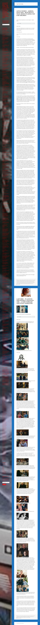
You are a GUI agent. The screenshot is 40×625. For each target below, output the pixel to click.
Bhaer (23, 280)
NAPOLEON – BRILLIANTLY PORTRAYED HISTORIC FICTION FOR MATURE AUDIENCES (5, 38)
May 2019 (3, 418)
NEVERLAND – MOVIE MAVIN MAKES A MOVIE (5, 330)
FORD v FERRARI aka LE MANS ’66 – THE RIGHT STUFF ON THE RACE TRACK (5, 241)
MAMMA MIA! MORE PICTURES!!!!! (4, 358)
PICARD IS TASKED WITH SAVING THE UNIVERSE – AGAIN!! (5, 130)
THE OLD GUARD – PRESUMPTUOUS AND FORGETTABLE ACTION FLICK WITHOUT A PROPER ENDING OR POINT (5, 83)
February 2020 (4, 407)
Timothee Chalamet (23, 283)
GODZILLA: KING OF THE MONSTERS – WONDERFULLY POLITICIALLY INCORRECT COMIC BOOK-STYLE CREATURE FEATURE (5, 347)
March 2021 (3, 395)
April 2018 (3, 434)
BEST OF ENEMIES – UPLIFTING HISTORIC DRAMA (5, 152)
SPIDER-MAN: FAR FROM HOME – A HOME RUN (5, 333)
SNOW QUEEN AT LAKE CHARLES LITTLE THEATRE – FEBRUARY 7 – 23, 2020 (5, 186)
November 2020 (4, 396)
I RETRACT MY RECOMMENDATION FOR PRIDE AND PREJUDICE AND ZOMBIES (5, 136)
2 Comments (18, 284)
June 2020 (3, 402)
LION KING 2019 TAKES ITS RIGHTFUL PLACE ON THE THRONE (5, 321)
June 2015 (3, 458)
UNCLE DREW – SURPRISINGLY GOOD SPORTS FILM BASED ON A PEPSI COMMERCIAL (5, 377)
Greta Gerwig (29, 281)
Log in (3, 469)
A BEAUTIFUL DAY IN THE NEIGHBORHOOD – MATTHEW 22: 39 (5, 238)
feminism (24, 281)
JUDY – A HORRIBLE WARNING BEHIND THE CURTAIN (5, 206)
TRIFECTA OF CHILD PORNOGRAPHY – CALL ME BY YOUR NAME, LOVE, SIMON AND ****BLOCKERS (5, 370)
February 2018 (4, 436)
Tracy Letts (27, 617)
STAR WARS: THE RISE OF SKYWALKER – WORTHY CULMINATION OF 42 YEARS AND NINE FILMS (5, 219)
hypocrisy (33, 281)
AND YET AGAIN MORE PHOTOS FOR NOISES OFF (5, 263)
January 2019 (4, 423)
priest (19, 617)
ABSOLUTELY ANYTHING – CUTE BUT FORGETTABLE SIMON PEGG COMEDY (5, 59)
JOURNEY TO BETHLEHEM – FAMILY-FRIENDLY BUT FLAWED (5, 42)
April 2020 (3, 405)
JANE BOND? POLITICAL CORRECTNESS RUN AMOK (5, 327)
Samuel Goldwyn (18, 283)
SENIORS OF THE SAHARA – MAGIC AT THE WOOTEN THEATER (5, 157)
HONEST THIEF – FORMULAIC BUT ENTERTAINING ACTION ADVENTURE (5, 56)
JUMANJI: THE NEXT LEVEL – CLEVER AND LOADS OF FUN (5, 222)
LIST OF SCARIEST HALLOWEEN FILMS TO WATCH (5, 251)
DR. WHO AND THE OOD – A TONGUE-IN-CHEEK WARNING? (5, 100)
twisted (26, 283)
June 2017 (3, 446)
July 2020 (3, 401)
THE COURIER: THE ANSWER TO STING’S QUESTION (5, 53)
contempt (34, 280)
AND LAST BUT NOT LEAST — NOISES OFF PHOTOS (5, 260)
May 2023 (3, 394)
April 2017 (3, 448)
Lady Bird (21, 616)
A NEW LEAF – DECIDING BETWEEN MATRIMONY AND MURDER (5, 161)
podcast (27, 282)
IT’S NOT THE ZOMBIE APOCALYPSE (4, 146)
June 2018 (3, 431)
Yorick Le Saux (31, 283)
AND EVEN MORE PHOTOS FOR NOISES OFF (5, 268)
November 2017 (4, 440)
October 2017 (3, 441)
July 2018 (3, 430)
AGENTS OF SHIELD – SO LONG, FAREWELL (5, 74)
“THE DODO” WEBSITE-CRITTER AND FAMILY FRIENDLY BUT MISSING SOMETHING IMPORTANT (5, 49)
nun (33, 616)
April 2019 (3, 419)
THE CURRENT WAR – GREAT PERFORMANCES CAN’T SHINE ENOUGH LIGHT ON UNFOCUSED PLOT (5, 123)
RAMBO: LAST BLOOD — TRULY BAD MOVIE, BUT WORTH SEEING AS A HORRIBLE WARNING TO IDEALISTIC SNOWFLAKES (5, 214)
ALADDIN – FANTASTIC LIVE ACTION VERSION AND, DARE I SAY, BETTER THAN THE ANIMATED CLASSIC (5, 352)
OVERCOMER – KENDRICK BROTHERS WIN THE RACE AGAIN (5, 302)
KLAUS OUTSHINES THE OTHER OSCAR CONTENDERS (5, 203)
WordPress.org (4, 473)
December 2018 (4, 424)
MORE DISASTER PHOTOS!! (5, 193)
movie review (30, 616)
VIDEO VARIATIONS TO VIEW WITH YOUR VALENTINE (5, 170)
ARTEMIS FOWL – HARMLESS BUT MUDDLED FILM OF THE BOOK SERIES (5, 103)
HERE (33, 39)
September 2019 (4, 413)
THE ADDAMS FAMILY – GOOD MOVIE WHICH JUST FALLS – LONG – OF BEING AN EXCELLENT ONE (5, 257)
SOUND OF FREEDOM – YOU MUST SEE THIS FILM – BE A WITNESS (5, 46)
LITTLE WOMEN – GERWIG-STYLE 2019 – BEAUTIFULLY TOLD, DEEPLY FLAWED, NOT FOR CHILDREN (5, 210)
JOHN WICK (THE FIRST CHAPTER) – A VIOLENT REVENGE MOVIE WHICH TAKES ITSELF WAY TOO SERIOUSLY (5, 339)
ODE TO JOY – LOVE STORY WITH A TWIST (5, 287)
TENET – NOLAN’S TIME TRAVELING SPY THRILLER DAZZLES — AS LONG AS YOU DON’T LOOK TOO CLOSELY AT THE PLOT (5, 78)
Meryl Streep (21, 282)
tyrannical (28, 283)
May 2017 (3, 447)
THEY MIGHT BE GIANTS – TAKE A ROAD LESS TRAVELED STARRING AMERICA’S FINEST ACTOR (5, 295)
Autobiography (21, 280)
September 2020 (4, 399)
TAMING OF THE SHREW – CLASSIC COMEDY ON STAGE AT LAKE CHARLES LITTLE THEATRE (5, 246)
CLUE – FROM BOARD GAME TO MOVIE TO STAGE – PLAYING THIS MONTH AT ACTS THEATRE (5, 274)
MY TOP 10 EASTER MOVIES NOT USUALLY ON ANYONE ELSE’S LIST (5, 119)
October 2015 (3, 454)
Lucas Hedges (27, 616)
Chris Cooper (27, 280)
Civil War (30, 280)
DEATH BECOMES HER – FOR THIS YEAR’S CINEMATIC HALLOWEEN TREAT (5, 65)
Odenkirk (25, 282)
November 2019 (4, 411)
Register (3, 468)
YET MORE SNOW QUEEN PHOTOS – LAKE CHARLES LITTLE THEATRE (5, 175)
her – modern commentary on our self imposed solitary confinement (5, 69)
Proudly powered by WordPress (20, 623)
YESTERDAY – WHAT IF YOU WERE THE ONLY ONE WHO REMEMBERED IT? (5, 164)
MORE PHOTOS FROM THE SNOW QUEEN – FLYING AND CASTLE (5, 167)
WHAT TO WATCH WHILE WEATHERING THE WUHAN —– (5, 149)
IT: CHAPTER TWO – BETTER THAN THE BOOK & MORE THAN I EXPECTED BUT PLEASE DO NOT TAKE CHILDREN (5, 291)
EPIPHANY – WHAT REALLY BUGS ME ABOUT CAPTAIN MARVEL (5, 318)
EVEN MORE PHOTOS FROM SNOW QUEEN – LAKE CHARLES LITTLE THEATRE (5, 179)
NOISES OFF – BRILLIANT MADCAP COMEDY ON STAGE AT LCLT (5, 284)
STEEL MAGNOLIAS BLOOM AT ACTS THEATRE (5, 311)
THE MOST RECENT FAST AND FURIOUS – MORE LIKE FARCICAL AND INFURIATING (5, 308)
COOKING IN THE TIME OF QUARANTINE (5, 126)
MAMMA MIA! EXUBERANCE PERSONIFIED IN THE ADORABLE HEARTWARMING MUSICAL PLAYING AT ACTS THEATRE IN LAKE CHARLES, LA (5, 362)
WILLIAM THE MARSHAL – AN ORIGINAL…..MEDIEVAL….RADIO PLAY (5, 116)
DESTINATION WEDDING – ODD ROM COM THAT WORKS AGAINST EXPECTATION (5, 278)
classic (31, 280)
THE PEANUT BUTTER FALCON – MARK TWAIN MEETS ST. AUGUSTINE (5, 299)
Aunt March (17, 280)
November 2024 (4, 389)
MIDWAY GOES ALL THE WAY (5, 243)
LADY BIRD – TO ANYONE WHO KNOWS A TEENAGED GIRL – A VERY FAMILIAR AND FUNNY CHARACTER (25, 301)
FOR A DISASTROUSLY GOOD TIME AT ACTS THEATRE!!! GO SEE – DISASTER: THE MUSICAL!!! (5, 200)
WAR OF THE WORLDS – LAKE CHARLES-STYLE (5, 62)
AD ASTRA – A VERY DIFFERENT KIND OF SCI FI (5, 281)
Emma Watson (18, 281)
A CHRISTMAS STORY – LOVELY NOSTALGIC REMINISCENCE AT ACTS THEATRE (5, 225)
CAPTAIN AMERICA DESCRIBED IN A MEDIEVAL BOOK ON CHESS (5, 344)
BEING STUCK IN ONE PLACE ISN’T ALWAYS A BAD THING (5, 132)
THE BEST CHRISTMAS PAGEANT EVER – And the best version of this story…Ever (5, 32)
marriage (19, 282)
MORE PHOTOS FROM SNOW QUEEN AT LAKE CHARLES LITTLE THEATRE (5, 182)
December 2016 (4, 453)
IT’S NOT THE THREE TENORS (5, 154)
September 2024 (4, 390)
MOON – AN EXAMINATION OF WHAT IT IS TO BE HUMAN (5, 86)
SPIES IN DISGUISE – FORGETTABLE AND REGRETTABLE (4, 113)
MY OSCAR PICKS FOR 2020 (5, 172)
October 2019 (3, 412)
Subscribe (4, 484)
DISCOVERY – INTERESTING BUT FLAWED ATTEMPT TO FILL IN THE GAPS (5, 107)
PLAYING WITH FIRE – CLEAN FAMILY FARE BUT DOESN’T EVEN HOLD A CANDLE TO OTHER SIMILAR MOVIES (5, 234)
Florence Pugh (26, 281)
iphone (19, 616)
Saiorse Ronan (32, 282)
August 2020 (3, 400)
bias (24, 280)
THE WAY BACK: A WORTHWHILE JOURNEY (5, 109)
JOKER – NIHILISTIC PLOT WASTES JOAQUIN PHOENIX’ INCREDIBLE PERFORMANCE (5, 196)
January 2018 (4, 437)
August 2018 (3, 429)
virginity (29, 617)
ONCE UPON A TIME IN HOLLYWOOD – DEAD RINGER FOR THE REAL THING (5, 315)
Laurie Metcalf (24, 616)
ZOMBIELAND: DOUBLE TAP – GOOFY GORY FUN (5, 253)
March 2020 (3, 406)
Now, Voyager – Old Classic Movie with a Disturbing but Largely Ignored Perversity (5, 96)
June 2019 (3, 417)
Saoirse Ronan (21, 617)
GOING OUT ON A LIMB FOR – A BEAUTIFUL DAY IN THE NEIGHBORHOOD (5, 325)
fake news (21, 281)
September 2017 (4, 442)
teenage (24, 617)
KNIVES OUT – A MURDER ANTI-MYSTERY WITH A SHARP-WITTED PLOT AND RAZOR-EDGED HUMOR (5, 229)
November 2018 (4, 425)
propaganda (29, 282)
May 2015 (3, 459)
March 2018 (3, 435)
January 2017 (4, 452)
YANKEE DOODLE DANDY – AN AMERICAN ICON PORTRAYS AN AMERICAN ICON (5, 92)
